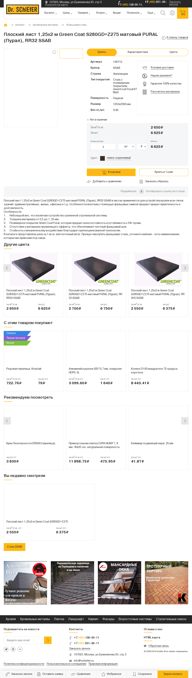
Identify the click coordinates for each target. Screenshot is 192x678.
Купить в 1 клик (164, 172)
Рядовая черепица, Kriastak (23, 369)
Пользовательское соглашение (66, 664)
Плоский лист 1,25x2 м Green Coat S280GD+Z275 (37, 522)
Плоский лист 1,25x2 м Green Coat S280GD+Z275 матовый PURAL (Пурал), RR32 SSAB (31, 294)
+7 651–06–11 (84, 643)
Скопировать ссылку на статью (165, 191)
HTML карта (152, 638)
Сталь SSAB (14, 547)
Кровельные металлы (35, 619)
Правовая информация (103, 664)
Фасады (108, 619)
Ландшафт (76, 619)
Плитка (59, 619)
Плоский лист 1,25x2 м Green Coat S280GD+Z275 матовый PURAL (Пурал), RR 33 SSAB (95, 294)
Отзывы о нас (153, 629)
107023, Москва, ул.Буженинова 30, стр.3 (100, 655)
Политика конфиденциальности (24, 664)
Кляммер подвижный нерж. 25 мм (152, 443)
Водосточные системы (135, 619)
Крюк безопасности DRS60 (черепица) (30, 443)
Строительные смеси (171, 619)
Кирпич (93, 619)
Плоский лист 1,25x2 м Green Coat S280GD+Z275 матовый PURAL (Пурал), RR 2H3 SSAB (157, 294)
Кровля (11, 619)
